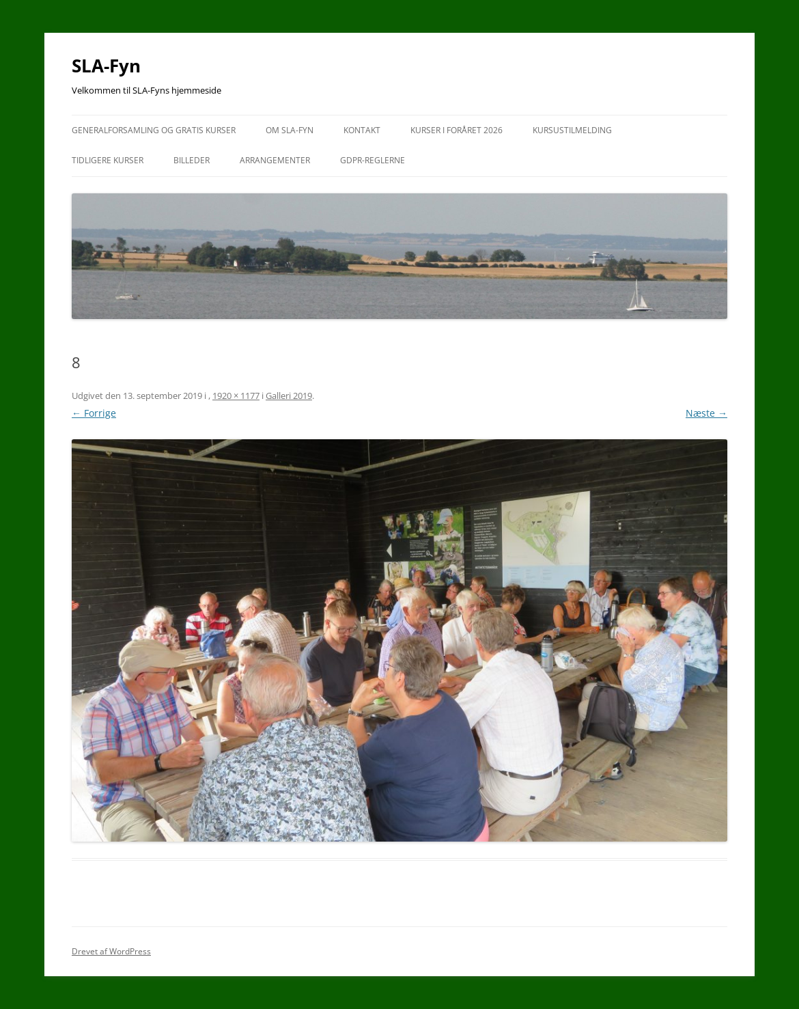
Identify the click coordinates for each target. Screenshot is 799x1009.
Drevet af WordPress (111, 951)
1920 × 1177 (236, 395)
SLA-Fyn (106, 65)
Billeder (191, 160)
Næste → (706, 412)
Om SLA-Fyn (289, 130)
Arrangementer (275, 160)
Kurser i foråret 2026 (456, 130)
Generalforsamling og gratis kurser (154, 130)
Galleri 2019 (289, 395)
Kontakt (362, 130)
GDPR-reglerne (372, 160)
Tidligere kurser (107, 160)
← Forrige (94, 412)
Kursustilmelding (572, 130)
